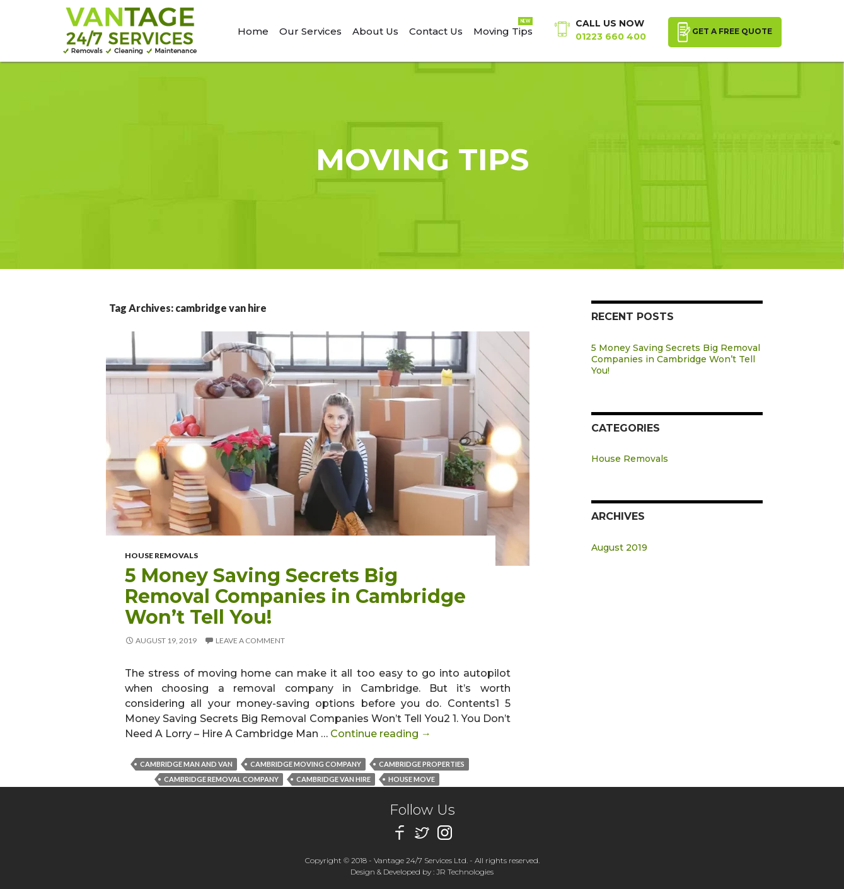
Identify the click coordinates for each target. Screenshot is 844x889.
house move (411, 779)
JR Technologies (465, 871)
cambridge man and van (186, 764)
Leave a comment (250, 640)
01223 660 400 (610, 36)
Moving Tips (503, 31)
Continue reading (380, 734)
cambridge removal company (221, 779)
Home (253, 31)
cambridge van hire (333, 779)
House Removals (161, 555)
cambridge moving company (305, 764)
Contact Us (436, 31)
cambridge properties (422, 764)
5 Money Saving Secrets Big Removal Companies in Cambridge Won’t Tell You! (295, 596)
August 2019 (619, 547)
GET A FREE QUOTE (725, 32)
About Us (375, 31)
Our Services (310, 31)
